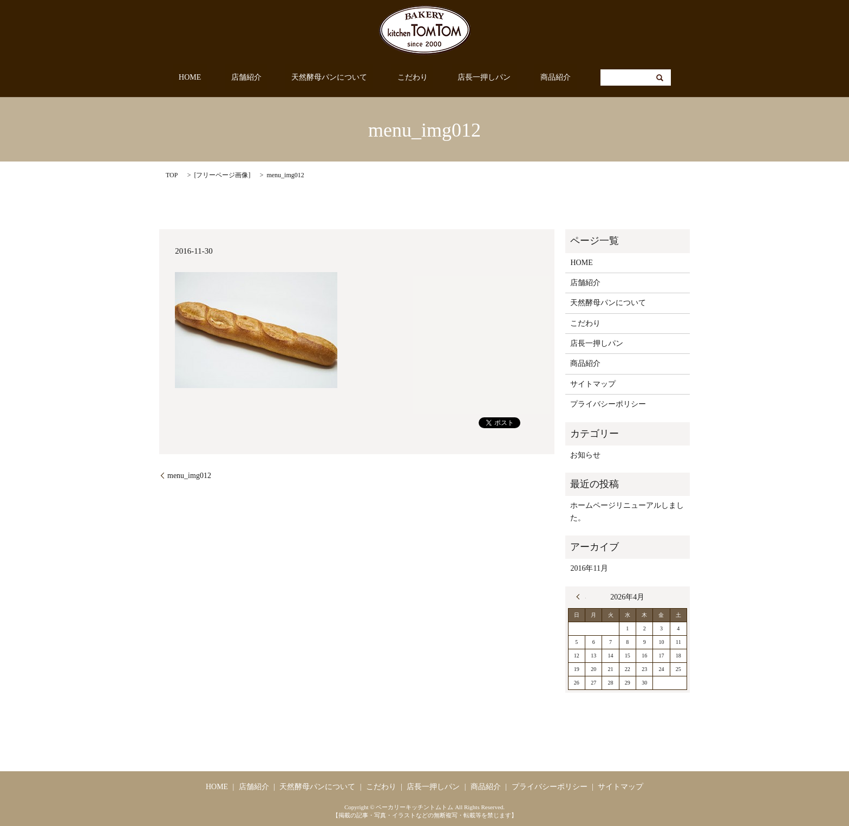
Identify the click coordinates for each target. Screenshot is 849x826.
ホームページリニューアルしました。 (627, 511)
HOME (219, 78)
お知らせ (585, 455)
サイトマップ (593, 384)
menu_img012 (189, 476)
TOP (172, 175)
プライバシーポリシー (608, 404)
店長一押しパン (466, 78)
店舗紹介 (264, 78)
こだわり (406, 78)
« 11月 (581, 597)
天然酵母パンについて (335, 78)
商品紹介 (526, 78)
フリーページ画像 (222, 175)
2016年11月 (589, 568)
